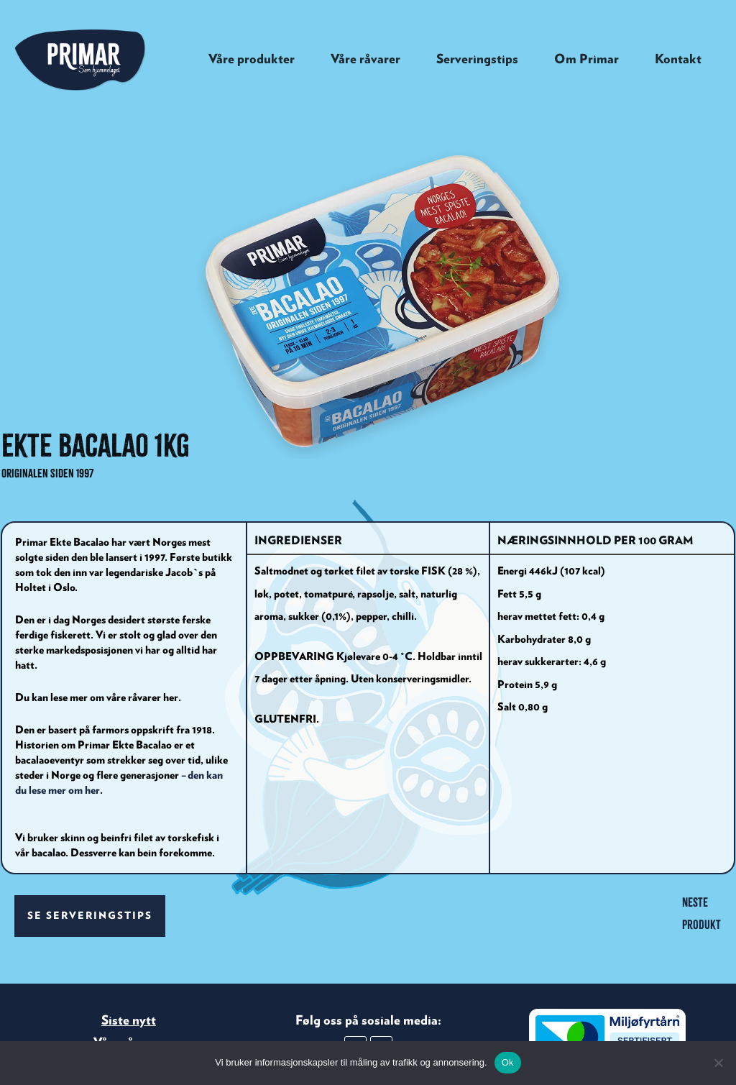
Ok (508, 1062)
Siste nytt (128, 925)
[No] (718, 1063)
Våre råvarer (128, 947)
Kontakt (128, 971)
